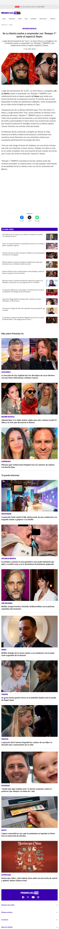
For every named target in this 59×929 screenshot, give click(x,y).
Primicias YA (4, 24)
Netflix (20, 19)
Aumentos (52, 19)
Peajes (4, 19)
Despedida (33, 19)
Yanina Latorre (43, 19)
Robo (26, 19)
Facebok (22, 219)
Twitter (29, 219)
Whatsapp (37, 219)
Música (11, 24)
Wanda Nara (12, 19)
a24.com (41, 7)
